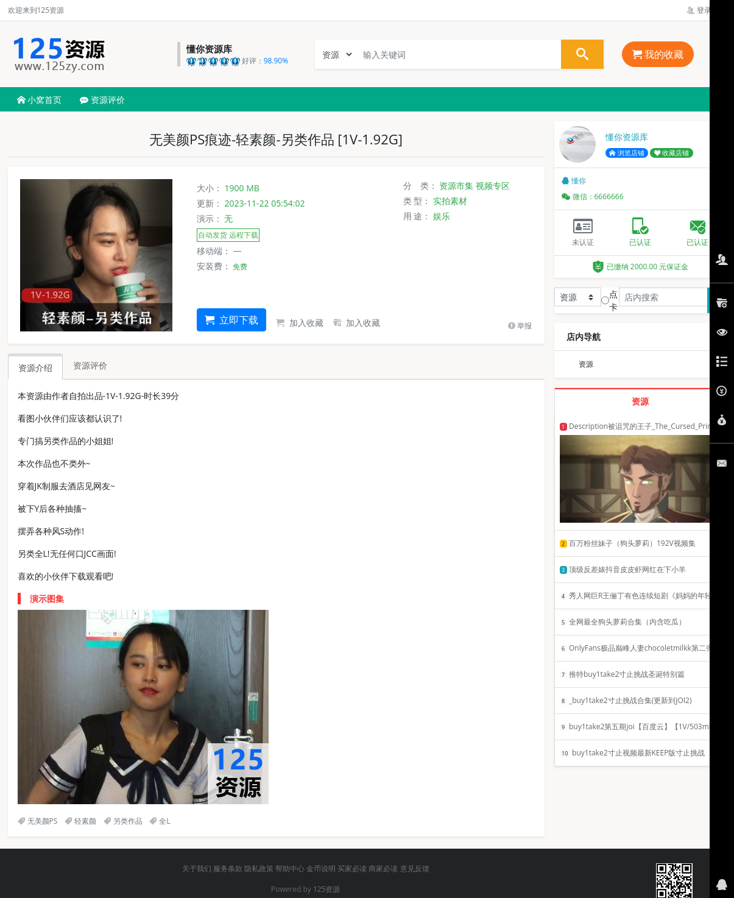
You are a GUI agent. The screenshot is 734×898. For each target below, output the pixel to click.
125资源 (327, 889)
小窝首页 (39, 99)
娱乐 (441, 216)
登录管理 (706, 10)
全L (159, 821)
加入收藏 (299, 322)
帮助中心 (290, 868)
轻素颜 (80, 821)
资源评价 (102, 99)
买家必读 (352, 868)
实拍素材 (450, 201)
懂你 (574, 180)
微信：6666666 (593, 196)
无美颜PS (38, 821)
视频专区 (493, 185)
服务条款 (227, 868)
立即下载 (231, 320)
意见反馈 (414, 868)
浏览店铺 (626, 153)
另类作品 (123, 821)
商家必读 (383, 868)
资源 (586, 364)
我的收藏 (657, 54)
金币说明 (321, 868)
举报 (520, 325)
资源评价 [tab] (90, 365)
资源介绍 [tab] (35, 367)
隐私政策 (258, 868)
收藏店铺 (672, 153)
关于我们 (196, 868)
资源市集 (456, 185)
